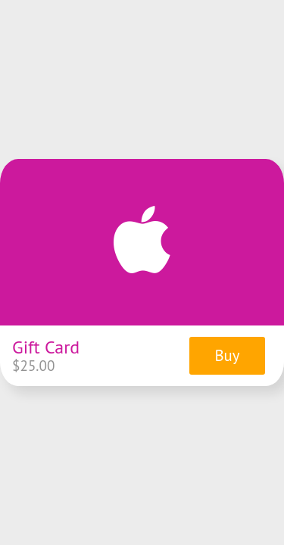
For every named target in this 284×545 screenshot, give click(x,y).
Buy (226, 355)
